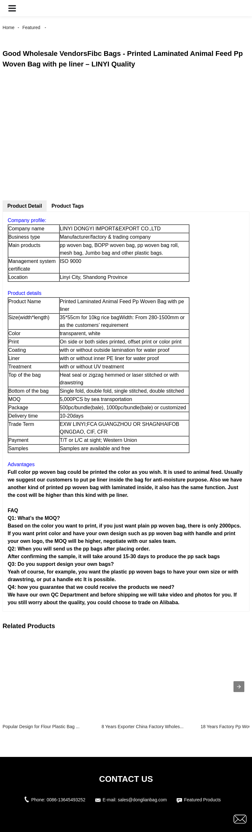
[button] (12, 8)
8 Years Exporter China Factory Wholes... (143, 726)
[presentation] (238, 686)
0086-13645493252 (66, 799)
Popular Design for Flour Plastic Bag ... (41, 726)
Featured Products (202, 799)
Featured (31, 27)
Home (8, 27)
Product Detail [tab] (24, 206)
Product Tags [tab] (67, 206)
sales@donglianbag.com (142, 799)
